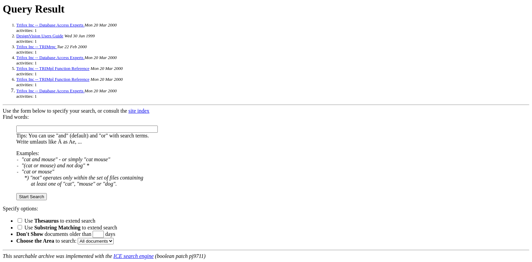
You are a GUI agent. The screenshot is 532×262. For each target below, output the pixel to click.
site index (139, 111)
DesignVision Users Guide (39, 35)
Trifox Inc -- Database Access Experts (50, 24)
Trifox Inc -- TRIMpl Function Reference (53, 68)
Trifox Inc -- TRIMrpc (36, 46)
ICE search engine (133, 256)
